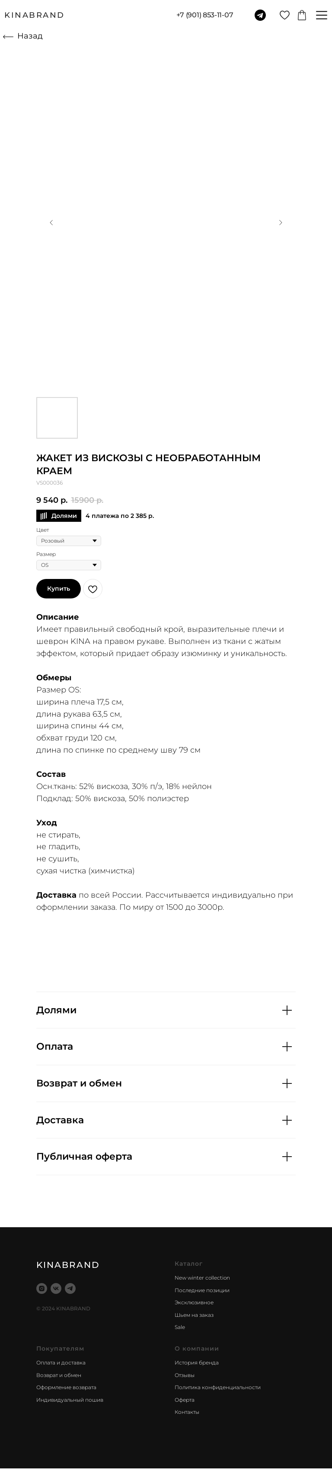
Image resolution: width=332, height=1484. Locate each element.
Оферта (185, 1400)
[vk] (56, 1288)
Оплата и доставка (61, 1362)
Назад (30, 36)
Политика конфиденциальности (218, 1387)
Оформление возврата (66, 1387)
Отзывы (185, 1375)
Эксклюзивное (194, 1302)
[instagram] (41, 1288)
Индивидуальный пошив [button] (69, 1400)
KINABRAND (34, 15)
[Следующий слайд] (280, 222)
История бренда (197, 1362)
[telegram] (70, 1288)
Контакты (187, 1412)
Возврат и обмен (58, 1375)
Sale (180, 1327)
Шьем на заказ (194, 1315)
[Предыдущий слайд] (51, 222)
